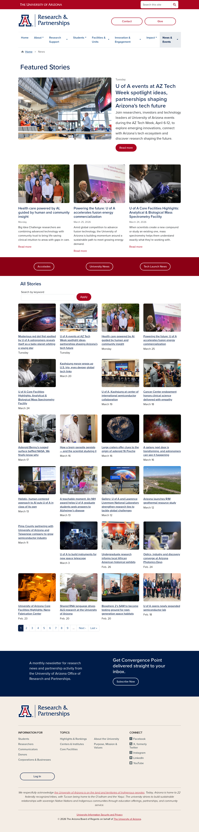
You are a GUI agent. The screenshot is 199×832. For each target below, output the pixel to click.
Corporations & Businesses (34, 759)
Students (78, 37)
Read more (126, 148)
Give (160, 21)
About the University (106, 739)
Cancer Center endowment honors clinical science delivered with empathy (160, 395)
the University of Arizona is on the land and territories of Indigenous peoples (99, 792)
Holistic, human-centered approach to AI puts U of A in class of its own (36, 502)
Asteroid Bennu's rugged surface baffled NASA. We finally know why (34, 451)
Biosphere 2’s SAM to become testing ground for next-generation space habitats (120, 610)
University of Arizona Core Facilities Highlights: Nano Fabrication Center (34, 610)
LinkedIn (138, 758)
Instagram (139, 753)
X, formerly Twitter (138, 745)
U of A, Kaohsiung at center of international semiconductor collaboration (120, 395)
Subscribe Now (126, 681)
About (38, 37)
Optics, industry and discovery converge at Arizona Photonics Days (161, 558)
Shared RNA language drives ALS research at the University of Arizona (78, 610)
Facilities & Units (98, 40)
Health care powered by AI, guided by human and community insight (118, 340)
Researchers (25, 744)
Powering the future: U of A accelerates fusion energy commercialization (160, 340)
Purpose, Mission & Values (105, 745)
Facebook (139, 739)
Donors (22, 754)
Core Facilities (69, 749)
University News (99, 266)
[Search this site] (156, 4)
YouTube (138, 763)
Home (25, 37)
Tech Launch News (155, 266)
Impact (151, 37)
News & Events (167, 40)
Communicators (28, 749)
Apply (83, 297)
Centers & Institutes (72, 744)
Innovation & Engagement (123, 40)
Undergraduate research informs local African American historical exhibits (118, 558)
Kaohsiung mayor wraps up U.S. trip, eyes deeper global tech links (77, 367)
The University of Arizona (127, 819)
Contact (127, 21)
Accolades (44, 266)
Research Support (55, 40)
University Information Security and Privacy (100, 814)
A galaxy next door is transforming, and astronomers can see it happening (162, 451)
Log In (37, 776)
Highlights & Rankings (73, 739)
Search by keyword (32, 292)
